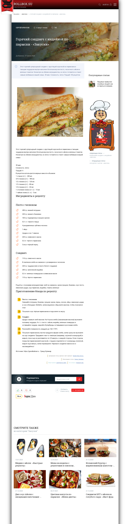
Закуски (24, 14)
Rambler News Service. (78, 356)
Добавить (62, 390)
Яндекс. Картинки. (79, 359)
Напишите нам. (80, 362)
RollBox (16, 14)
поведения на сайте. (61, 362)
